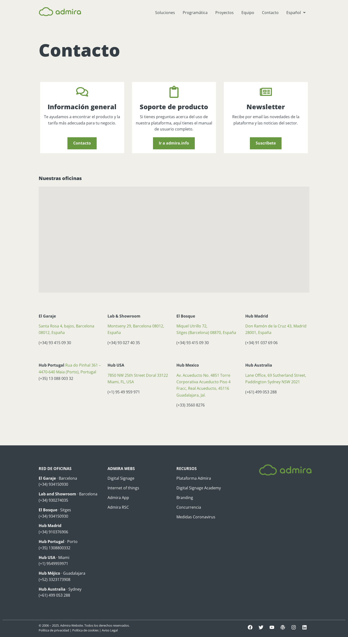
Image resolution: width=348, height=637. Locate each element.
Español (295, 12)
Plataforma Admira (193, 478)
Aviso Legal (110, 630)
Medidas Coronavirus (195, 517)
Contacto (270, 12)
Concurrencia (188, 507)
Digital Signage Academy (198, 488)
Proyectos (224, 12)
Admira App (118, 497)
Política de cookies (85, 630)
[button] (296, 12)
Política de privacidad (54, 630)
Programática (195, 12)
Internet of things (123, 488)
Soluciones (165, 12)
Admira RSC (118, 507)
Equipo (247, 12)
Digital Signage (121, 478)
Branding (184, 497)
